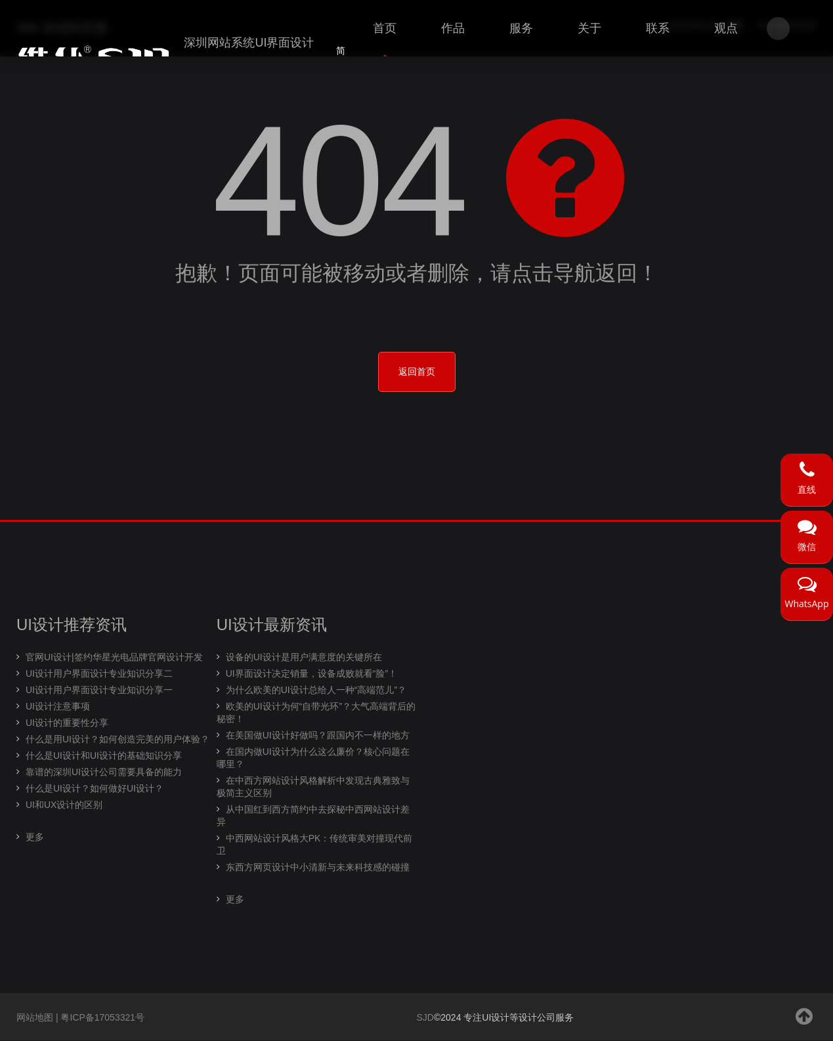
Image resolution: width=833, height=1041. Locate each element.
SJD (425, 1018)
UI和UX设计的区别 (64, 805)
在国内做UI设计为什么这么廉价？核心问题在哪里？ (313, 758)
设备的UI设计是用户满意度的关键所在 (304, 657)
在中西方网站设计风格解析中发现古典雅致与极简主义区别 (313, 787)
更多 (35, 837)
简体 (340, 58)
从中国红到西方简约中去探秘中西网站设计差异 (313, 816)
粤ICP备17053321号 (102, 1018)
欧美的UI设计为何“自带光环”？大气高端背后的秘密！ (316, 713)
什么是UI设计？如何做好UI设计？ (94, 789)
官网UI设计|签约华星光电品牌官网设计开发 (114, 657)
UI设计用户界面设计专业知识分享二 (99, 674)
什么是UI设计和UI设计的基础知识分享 (104, 756)
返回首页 (416, 372)
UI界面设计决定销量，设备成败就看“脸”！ (311, 674)
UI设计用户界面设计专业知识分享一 (99, 690)
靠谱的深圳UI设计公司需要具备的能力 (104, 772)
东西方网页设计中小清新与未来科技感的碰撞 (318, 867)
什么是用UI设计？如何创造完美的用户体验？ (117, 739)
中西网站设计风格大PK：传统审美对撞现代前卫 (315, 845)
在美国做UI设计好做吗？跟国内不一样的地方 (318, 736)
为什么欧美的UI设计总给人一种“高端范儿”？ (316, 690)
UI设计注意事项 (58, 707)
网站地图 (34, 1018)
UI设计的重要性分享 (67, 723)
